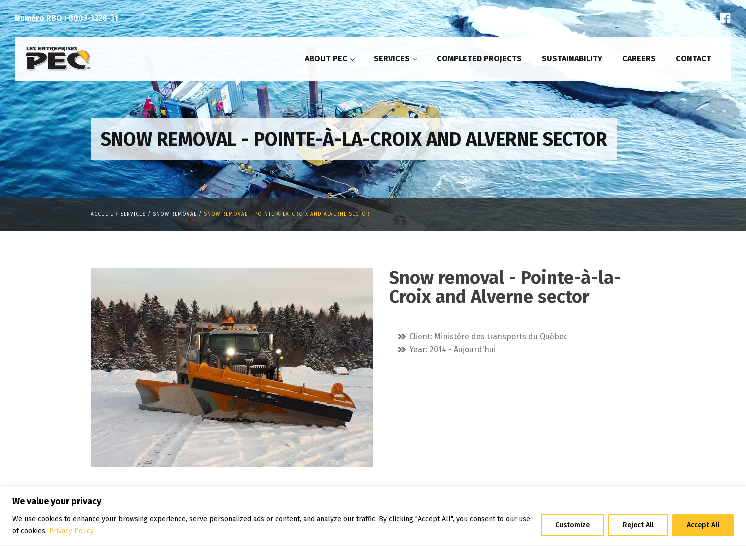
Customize (572, 525)
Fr (697, 18)
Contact (693, 59)
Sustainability (572, 59)
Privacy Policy (71, 531)
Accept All (703, 525)
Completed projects (479, 59)
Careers (639, 59)
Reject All (638, 525)
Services (392, 59)
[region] (373, 516)
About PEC (326, 59)
